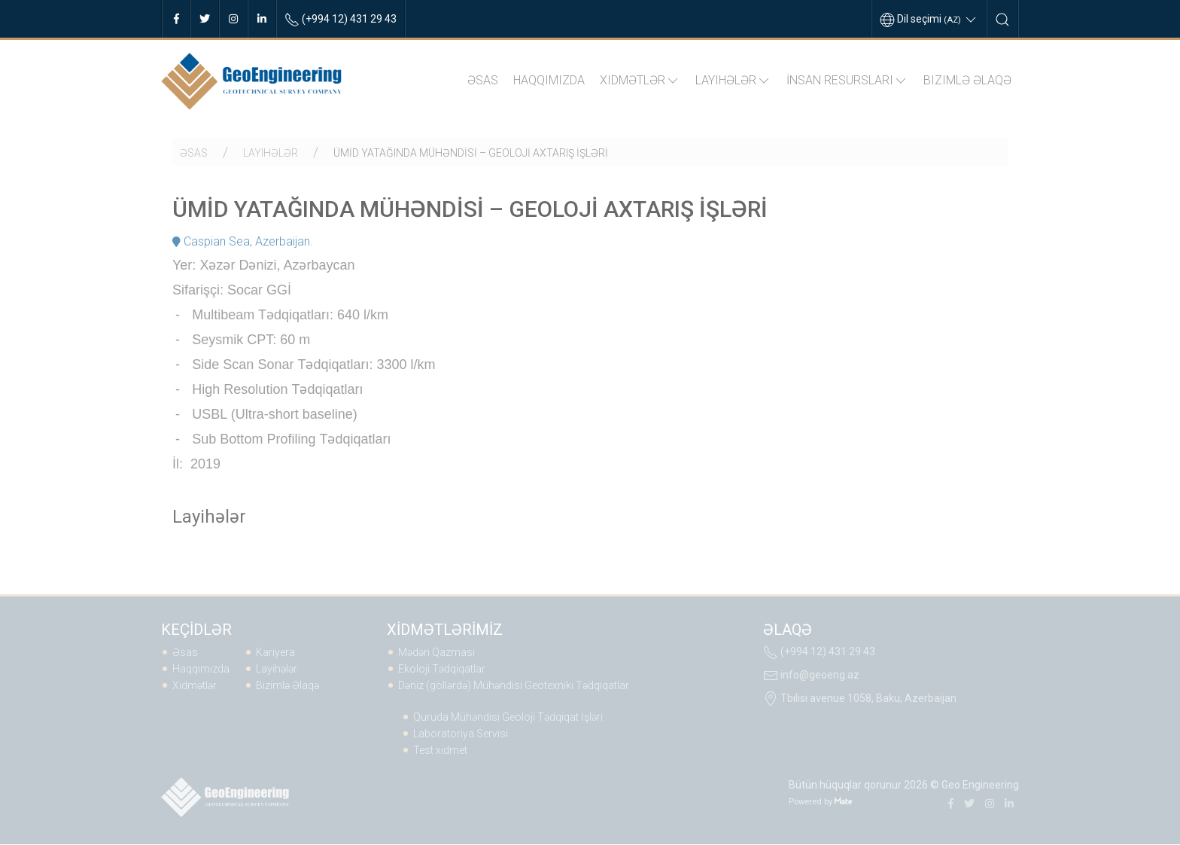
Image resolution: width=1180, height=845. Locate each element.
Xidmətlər (640, 80)
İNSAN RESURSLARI (847, 80)
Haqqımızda (549, 80)
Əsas (482, 80)
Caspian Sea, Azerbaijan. (242, 241)
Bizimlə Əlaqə (967, 80)
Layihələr (733, 80)
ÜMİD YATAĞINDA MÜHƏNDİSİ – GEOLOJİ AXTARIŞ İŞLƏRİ (470, 153)
